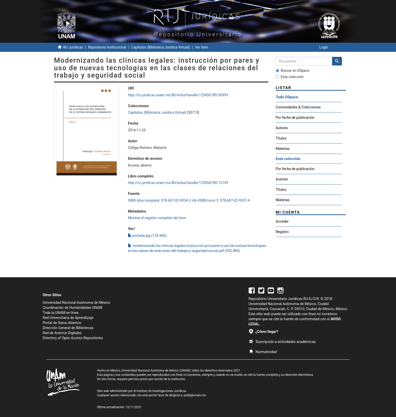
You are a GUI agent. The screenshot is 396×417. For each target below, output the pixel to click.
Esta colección (290, 77)
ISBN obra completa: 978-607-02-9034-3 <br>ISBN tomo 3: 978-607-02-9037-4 (189, 200)
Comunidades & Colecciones (298, 107)
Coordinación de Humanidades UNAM (72, 308)
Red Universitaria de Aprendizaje (68, 318)
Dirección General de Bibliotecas (68, 328)
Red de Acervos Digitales (62, 333)
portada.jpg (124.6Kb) (147, 236)
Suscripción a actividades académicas (282, 342)
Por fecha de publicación (295, 117)
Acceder (282, 221)
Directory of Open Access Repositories (73, 338)
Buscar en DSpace (292, 70)
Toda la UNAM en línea (60, 313)
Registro (282, 232)
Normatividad (263, 352)
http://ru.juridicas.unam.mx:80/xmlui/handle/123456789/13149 (178, 183)
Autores (282, 128)
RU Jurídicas (73, 47)
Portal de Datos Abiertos (62, 323)
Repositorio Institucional (107, 47)
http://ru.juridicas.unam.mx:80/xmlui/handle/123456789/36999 (178, 95)
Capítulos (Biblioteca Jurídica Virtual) (160, 47)
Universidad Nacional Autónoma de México (76, 302)
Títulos (281, 138)
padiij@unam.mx (195, 395)
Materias (283, 149)
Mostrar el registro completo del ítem (157, 218)
